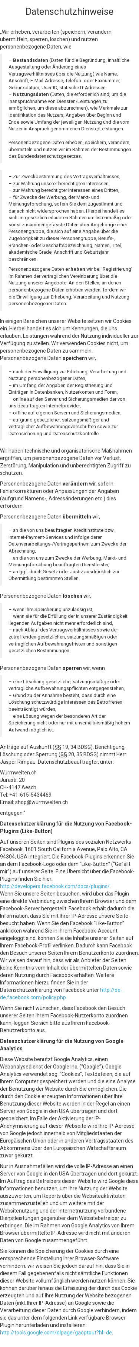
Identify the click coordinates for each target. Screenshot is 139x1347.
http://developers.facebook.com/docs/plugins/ (55, 886)
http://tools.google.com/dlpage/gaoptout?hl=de (56, 1333)
